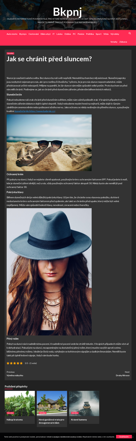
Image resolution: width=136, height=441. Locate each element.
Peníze (81, 34)
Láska (59, 34)
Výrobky (114, 34)
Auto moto (12, 34)
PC (74, 34)
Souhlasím (124, 436)
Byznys (23, 34)
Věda (105, 34)
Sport (98, 34)
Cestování (34, 34)
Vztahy (113, 41)
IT (54, 34)
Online (67, 34)
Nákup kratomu (15, 419)
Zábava (123, 41)
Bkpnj (67, 11)
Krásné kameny (79, 419)
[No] (132, 437)
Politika (90, 34)
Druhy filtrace (98, 373)
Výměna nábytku (37, 373)
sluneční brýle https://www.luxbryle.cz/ (34, 111)
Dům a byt (46, 34)
